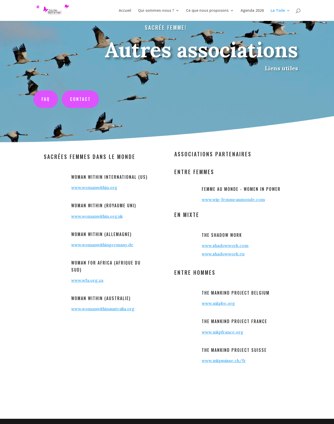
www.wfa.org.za (87, 280)
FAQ (49, 98)
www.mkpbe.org (218, 303)
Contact (83, 98)
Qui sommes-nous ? (156, 11)
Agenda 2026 (252, 11)
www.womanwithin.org (94, 187)
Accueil (125, 11)
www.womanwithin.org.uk (97, 216)
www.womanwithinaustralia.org (102, 308)
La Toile (278, 11)
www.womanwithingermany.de (102, 244)
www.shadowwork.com (225, 245)
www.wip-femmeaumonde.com (233, 199)
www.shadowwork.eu (223, 253)
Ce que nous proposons (207, 11)
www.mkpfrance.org (222, 332)
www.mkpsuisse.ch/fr (224, 360)
